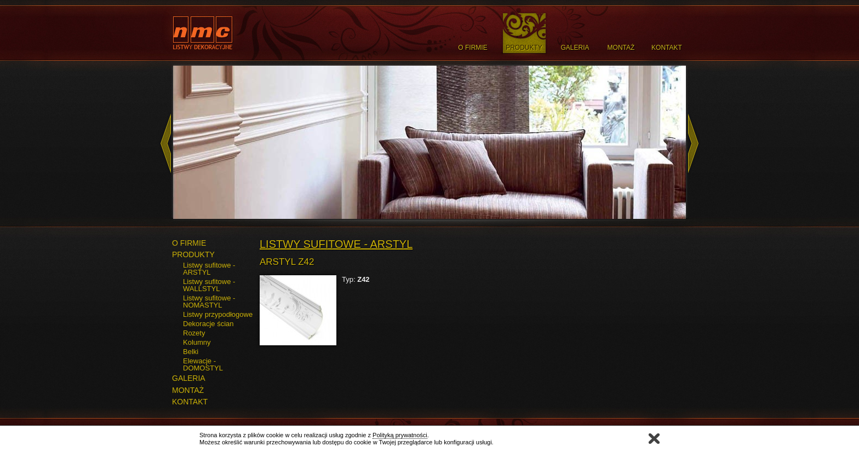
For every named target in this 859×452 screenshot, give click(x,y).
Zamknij (654, 438)
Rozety (194, 333)
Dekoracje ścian (208, 324)
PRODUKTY (193, 254)
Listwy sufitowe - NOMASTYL (209, 301)
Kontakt (666, 47)
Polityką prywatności (400, 435)
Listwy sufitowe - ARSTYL (209, 268)
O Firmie (472, 47)
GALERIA (188, 378)
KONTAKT (190, 401)
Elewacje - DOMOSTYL (203, 364)
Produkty (524, 47)
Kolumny (197, 342)
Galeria (574, 47)
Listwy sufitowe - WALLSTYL (209, 285)
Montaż (621, 47)
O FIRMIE (189, 243)
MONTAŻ (188, 390)
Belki (190, 351)
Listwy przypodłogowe (218, 314)
